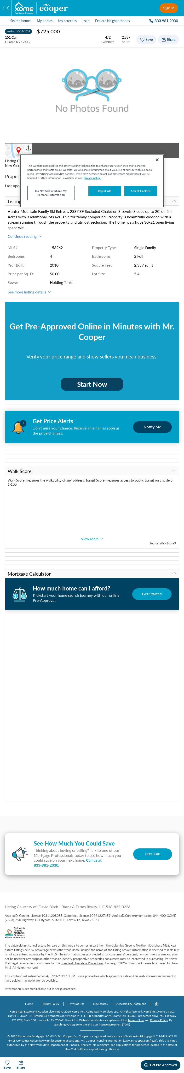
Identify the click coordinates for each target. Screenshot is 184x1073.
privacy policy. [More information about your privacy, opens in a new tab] (92, 177)
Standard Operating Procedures (82, 963)
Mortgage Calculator (92, 574)
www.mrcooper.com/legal (140, 1040)
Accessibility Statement (131, 1004)
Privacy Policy (50, 1004)
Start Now (92, 384)
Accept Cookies (141, 190)
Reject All (104, 190)
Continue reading (25, 236)
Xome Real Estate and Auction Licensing (35, 1011)
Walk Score (92, 471)
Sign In (168, 8)
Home (29, 1004)
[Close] (157, 160)
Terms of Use (76, 1004)
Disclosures (100, 1004)
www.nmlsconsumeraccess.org (59, 1040)
